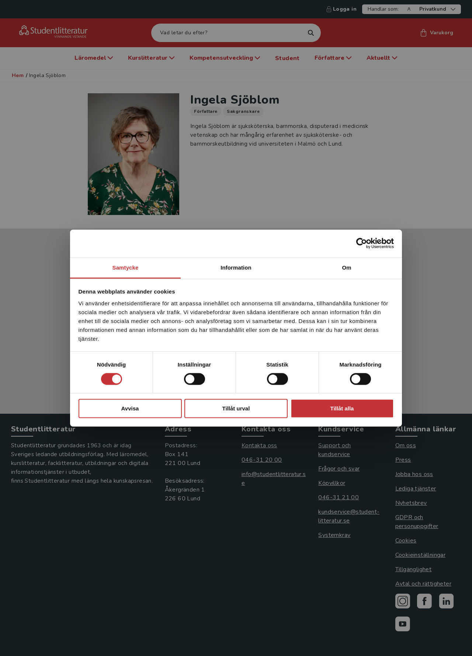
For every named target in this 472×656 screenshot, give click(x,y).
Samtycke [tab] (125, 267)
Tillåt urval (236, 408)
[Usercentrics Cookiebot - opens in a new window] (361, 243)
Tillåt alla (342, 408)
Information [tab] (236, 267)
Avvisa (130, 408)
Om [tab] (346, 267)
